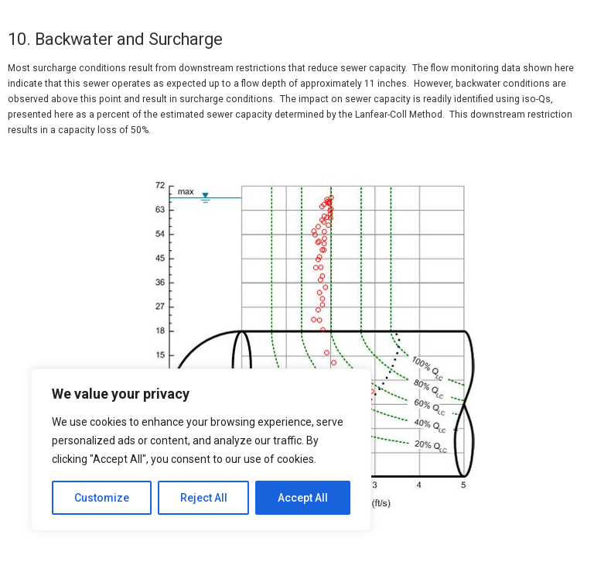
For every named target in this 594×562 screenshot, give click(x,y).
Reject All (203, 498)
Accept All (303, 498)
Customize (101, 498)
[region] (201, 449)
